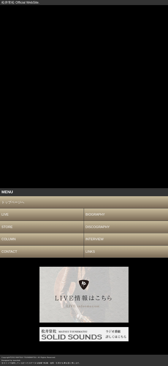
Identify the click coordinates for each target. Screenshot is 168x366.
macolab (16, 360)
